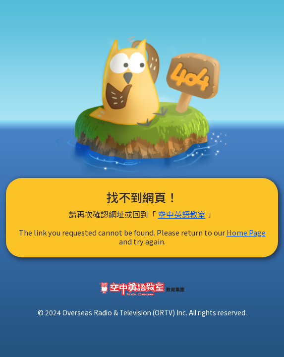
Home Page (246, 232)
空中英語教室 (182, 214)
